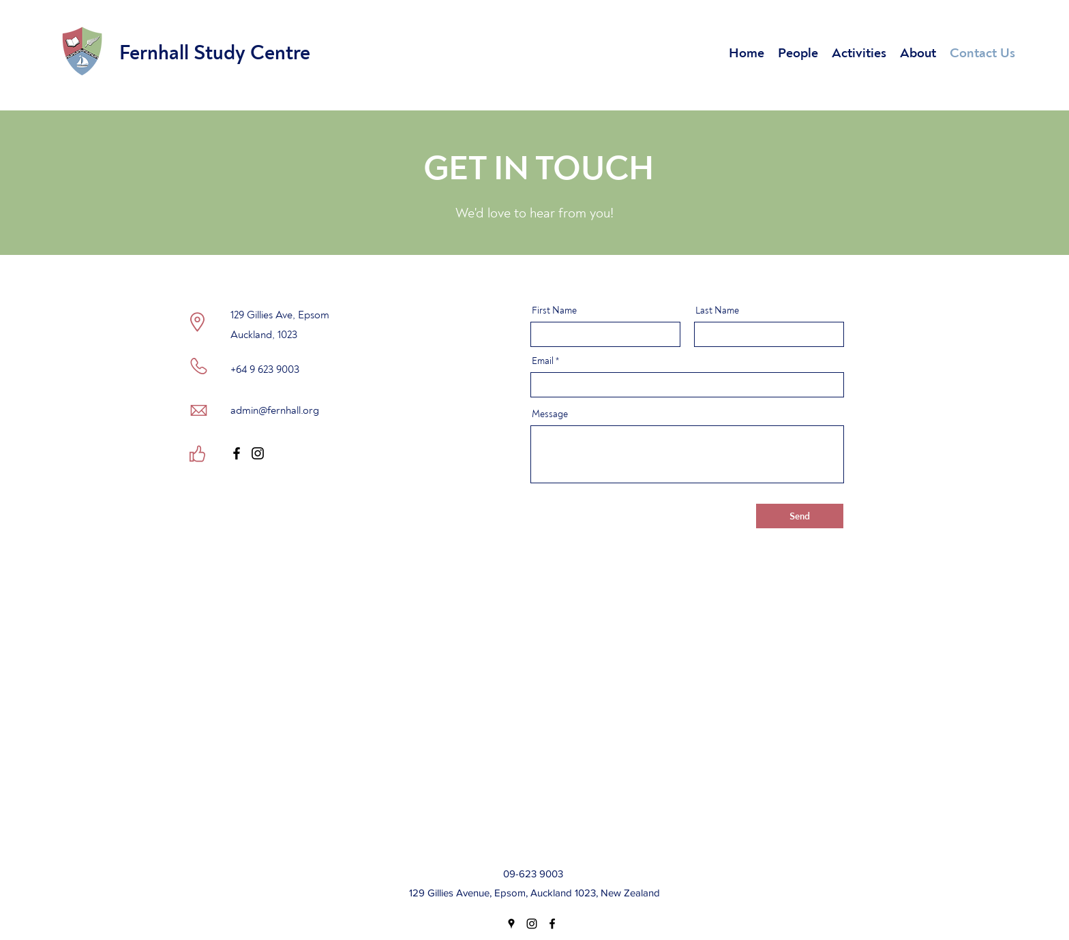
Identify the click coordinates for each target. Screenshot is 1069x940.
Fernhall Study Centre (214, 52)
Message (550, 414)
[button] (798, 51)
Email (543, 361)
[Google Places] (511, 923)
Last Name (717, 311)
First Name (554, 311)
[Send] (799, 516)
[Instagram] (258, 453)
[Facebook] (236, 453)
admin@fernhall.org (274, 410)
